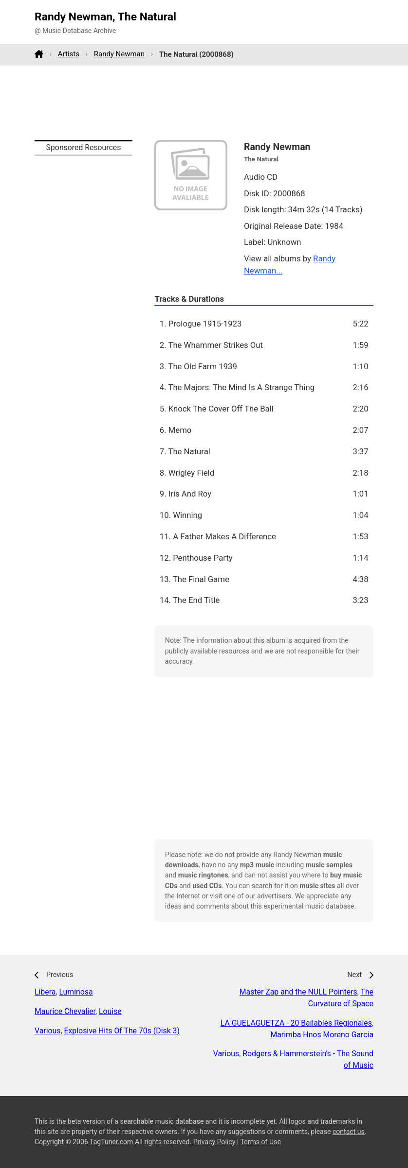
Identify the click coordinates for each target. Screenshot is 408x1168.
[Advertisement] (204, 102)
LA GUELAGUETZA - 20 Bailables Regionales (296, 1023)
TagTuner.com (111, 1142)
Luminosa (76, 991)
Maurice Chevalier (65, 1011)
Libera (45, 991)
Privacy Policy (214, 1142)
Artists (68, 54)
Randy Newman (119, 54)
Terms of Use (261, 1142)
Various (47, 1030)
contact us (349, 1131)
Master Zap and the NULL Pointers (298, 991)
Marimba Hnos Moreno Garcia (321, 1034)
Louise (110, 1011)
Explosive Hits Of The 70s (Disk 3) (122, 1030)
